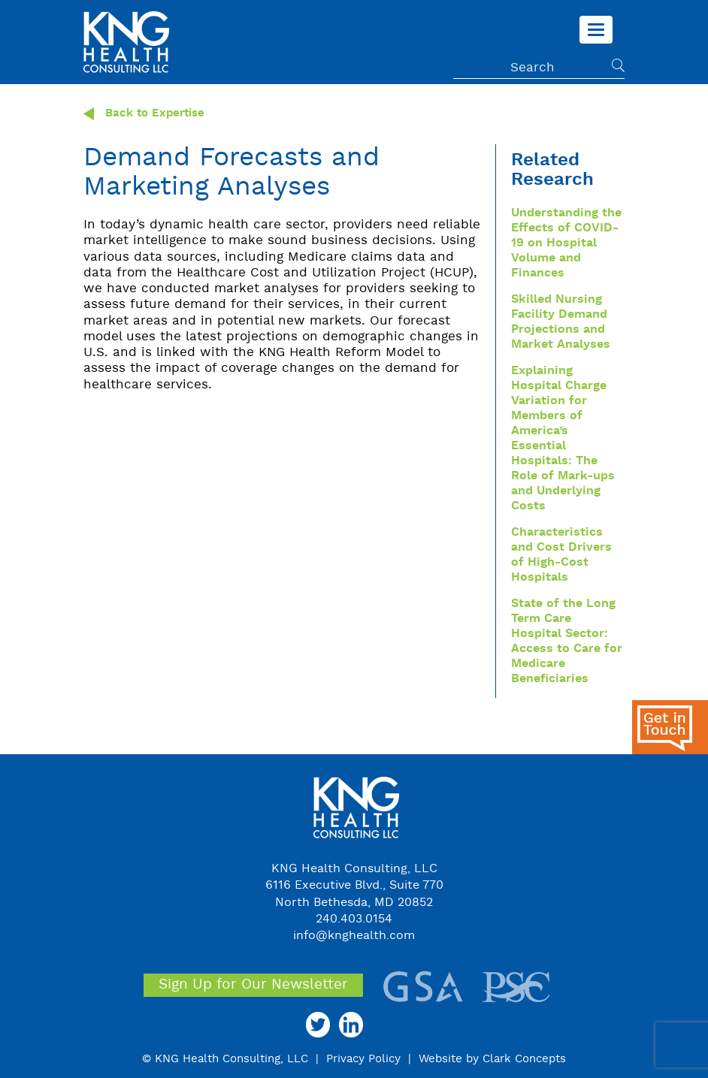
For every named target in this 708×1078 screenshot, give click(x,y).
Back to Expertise (143, 114)
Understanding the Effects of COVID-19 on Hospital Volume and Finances (566, 243)
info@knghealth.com (354, 936)
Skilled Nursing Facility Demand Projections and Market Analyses (560, 322)
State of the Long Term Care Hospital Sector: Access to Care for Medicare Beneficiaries (566, 641)
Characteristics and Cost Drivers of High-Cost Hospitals (561, 555)
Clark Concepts (524, 1059)
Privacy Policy (363, 1059)
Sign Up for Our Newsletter (253, 985)
